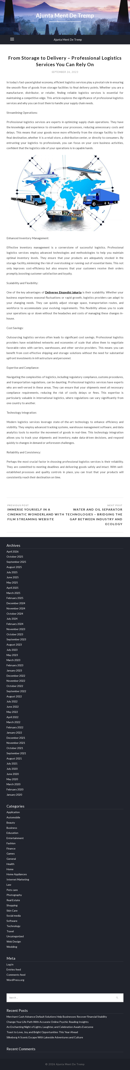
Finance (11, 848)
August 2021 (14, 758)
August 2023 (14, 644)
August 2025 (14, 567)
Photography (14, 894)
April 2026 (12, 551)
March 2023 (13, 660)
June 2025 (13, 577)
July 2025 (12, 572)
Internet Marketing (18, 879)
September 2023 (16, 639)
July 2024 (12, 618)
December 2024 (16, 603)
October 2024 (15, 613)
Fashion (11, 843)
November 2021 (16, 742)
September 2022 (16, 691)
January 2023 (14, 670)
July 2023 (12, 649)
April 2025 (12, 587)
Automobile (13, 817)
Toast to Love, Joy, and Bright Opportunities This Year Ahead (42, 1032)
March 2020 (13, 784)
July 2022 (12, 701)
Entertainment (15, 838)
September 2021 (16, 753)
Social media (14, 915)
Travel (10, 931)
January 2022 (14, 732)
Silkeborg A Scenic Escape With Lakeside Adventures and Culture (45, 1037)
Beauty (11, 822)
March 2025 (13, 592)
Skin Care (12, 910)
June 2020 (13, 773)
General (11, 858)
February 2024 (15, 623)
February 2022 (15, 727)
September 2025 (16, 561)
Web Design (14, 941)
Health (10, 864)
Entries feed (14, 969)
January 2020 (14, 794)
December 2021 (16, 737)
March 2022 (13, 722)
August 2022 (14, 696)
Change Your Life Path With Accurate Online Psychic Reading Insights (48, 1021)
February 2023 (15, 665)
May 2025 (12, 582)
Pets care (12, 889)
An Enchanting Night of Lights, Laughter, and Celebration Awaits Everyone (50, 1026)
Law (9, 884)
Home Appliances (17, 874)
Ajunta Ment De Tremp (68, 39)
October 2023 (15, 634)
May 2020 (12, 779)
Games (11, 853)
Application (13, 812)
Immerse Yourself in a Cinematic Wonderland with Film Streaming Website (35, 514)
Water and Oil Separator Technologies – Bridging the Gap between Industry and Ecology (94, 517)
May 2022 (12, 711)
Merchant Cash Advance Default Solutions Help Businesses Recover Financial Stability (57, 1016)
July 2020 (12, 768)
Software (12, 920)
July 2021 (12, 763)
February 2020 (15, 789)
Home (10, 869)
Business (12, 827)
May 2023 (12, 655)
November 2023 (16, 629)
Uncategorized (15, 936)
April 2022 (12, 717)
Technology (13, 926)
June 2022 (13, 706)
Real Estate (13, 900)
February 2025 (15, 597)
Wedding (12, 946)
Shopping (12, 905)
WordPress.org (15, 979)
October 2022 (15, 685)
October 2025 (15, 556)
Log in (10, 964)
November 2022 (16, 680)
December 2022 (16, 675)
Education (12, 832)
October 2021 (15, 748)
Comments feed (16, 974)
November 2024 (16, 608)
